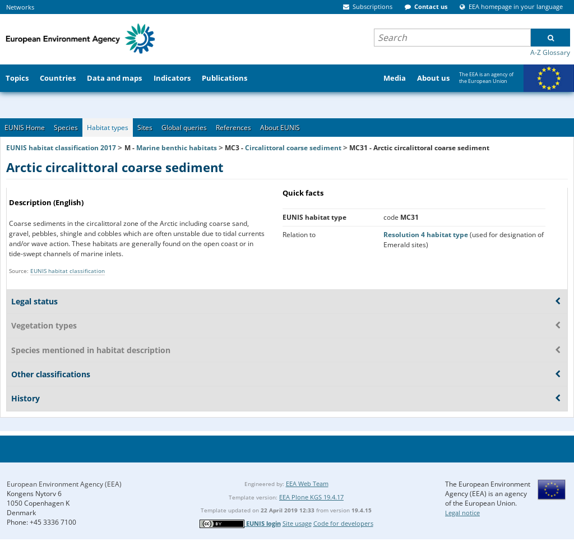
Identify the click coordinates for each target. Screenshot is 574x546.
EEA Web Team (307, 483)
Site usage (297, 523)
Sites (144, 127)
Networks (20, 7)
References (233, 127)
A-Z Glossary (550, 52)
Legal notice (462, 512)
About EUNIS (280, 127)
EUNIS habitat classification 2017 (61, 147)
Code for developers (343, 523)
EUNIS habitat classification (67, 271)
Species (66, 127)
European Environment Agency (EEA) (64, 484)
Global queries (184, 127)
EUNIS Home (24, 127)
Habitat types (107, 127)
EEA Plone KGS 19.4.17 (311, 497)
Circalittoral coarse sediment (293, 147)
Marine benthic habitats (176, 147)
